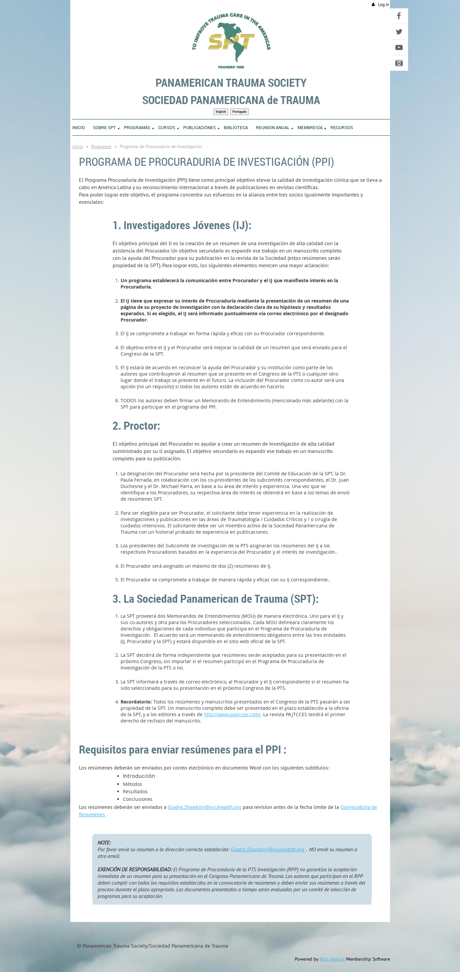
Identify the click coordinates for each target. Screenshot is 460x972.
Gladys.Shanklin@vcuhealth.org (204, 807)
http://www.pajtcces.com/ (232, 714)
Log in (383, 4)
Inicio (77, 146)
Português (239, 111)
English (221, 111)
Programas (101, 146)
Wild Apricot (332, 959)
